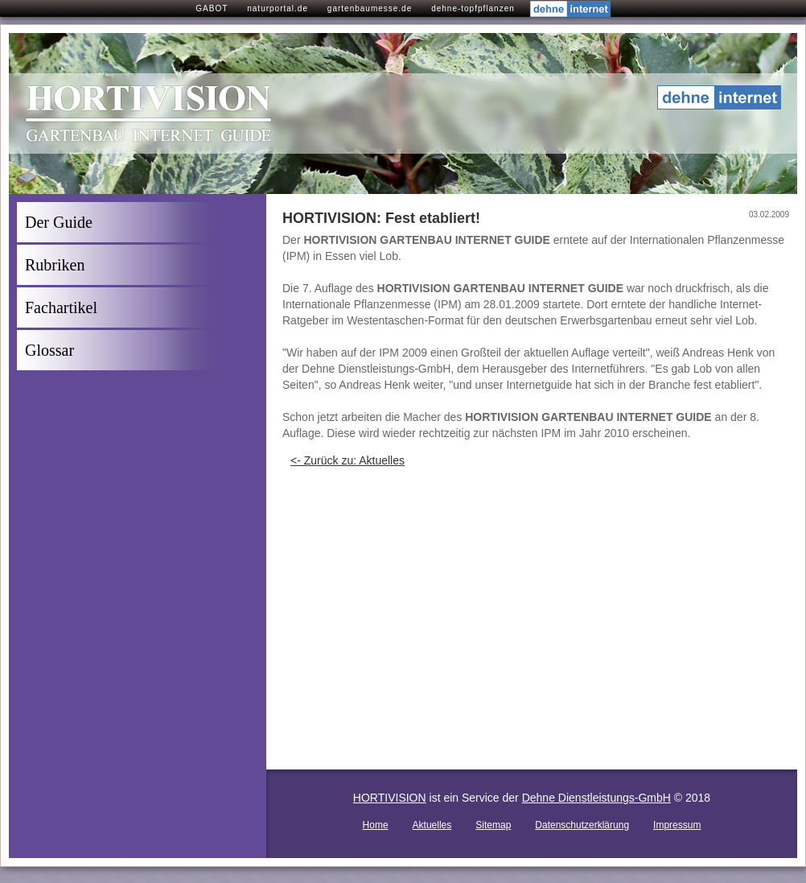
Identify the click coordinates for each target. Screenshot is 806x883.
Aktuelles (432, 825)
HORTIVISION (389, 797)
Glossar (49, 350)
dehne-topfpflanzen (473, 8)
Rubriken (54, 265)
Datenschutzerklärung (582, 825)
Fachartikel (61, 307)
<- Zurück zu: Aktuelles (347, 460)
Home (376, 825)
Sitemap (493, 825)
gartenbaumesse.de (369, 8)
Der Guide (59, 222)
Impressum (677, 825)
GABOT (211, 8)
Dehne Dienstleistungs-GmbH (596, 797)
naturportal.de (277, 8)
